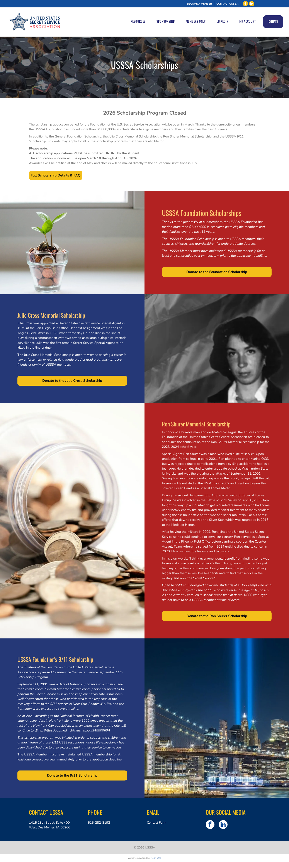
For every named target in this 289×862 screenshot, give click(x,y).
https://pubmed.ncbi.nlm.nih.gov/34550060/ (77, 730)
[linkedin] (251, 3)
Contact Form (156, 822)
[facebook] (245, 3)
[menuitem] (138, 22)
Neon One (156, 858)
